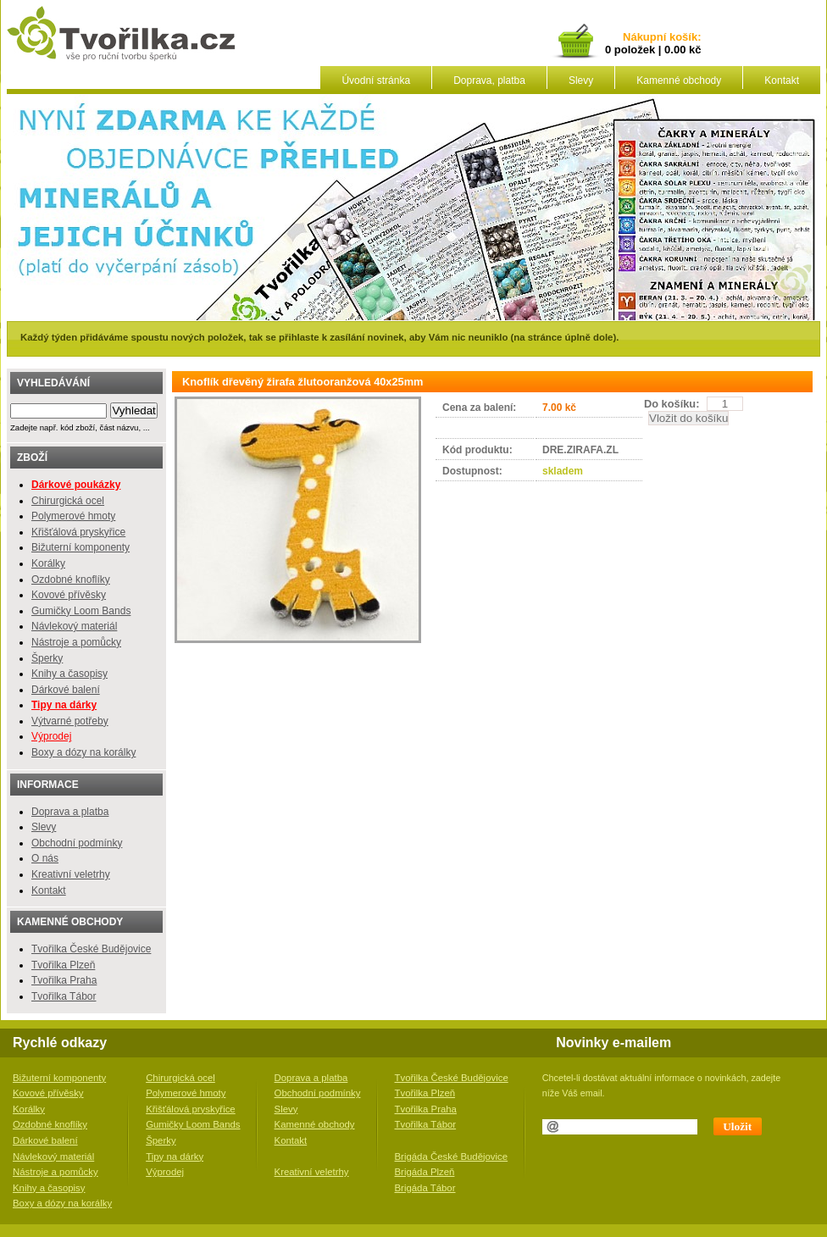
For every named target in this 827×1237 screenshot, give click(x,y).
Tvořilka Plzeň (63, 965)
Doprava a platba (69, 812)
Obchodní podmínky (76, 843)
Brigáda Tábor (425, 1188)
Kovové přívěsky (68, 595)
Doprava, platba (489, 80)
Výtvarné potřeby (69, 721)
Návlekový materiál (74, 626)
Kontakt (781, 80)
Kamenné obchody (678, 80)
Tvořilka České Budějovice (91, 949)
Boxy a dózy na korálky (83, 752)
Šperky (47, 658)
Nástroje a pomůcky (76, 642)
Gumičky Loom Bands (80, 611)
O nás (44, 858)
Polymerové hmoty (73, 516)
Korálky (48, 563)
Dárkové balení (65, 690)
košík (680, 37)
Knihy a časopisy (69, 674)
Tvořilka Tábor (63, 996)
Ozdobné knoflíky (70, 579)
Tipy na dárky (174, 1156)
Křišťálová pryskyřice (78, 532)
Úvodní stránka (375, 80)
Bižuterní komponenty (80, 547)
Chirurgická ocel (67, 501)
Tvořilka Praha (64, 980)
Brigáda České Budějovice (451, 1156)
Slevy (581, 80)
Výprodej (51, 736)
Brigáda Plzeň (425, 1172)
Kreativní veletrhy (70, 874)
